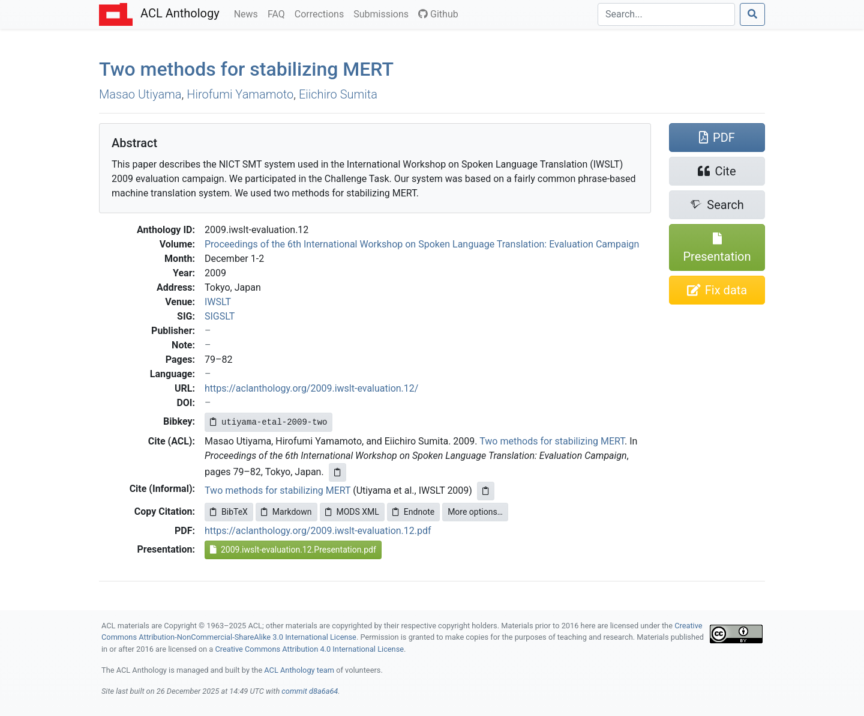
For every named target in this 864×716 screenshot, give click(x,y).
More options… (475, 512)
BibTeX (229, 512)
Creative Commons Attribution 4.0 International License (309, 649)
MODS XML (352, 512)
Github (438, 14)
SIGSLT (220, 316)
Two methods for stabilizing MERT (552, 441)
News (248, 13)
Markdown (286, 512)
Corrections (322, 13)
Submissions (383, 13)
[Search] (666, 14)
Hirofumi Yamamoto (240, 94)
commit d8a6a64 (309, 691)
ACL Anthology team (299, 670)
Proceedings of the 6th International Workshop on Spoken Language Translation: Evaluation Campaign (422, 244)
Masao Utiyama (140, 94)
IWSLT (218, 302)
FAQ (279, 13)
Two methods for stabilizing (246, 69)
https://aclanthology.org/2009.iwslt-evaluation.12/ (311, 388)
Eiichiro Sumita (338, 94)
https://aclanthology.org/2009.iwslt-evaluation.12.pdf (318, 530)
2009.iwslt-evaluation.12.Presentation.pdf (293, 549)
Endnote (413, 512)
